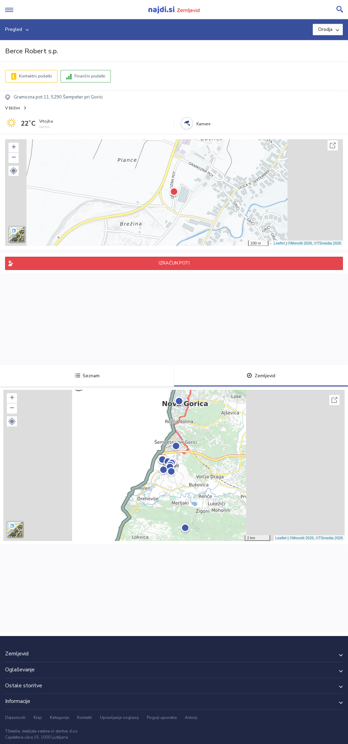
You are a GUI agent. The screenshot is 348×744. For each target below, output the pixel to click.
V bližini (12, 108)
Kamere (203, 124)
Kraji (38, 717)
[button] (13, 171)
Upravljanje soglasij (119, 717)
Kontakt (84, 717)
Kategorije (59, 717)
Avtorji (191, 717)
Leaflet (279, 243)
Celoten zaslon (333, 145)
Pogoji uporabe (162, 717)
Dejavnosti (15, 717)
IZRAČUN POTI (174, 263)
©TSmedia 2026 (327, 243)
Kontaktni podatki (35, 76)
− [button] (14, 158)
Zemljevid (261, 376)
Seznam (87, 376)
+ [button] (14, 148)
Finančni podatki (89, 76)
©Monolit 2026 (300, 243)
